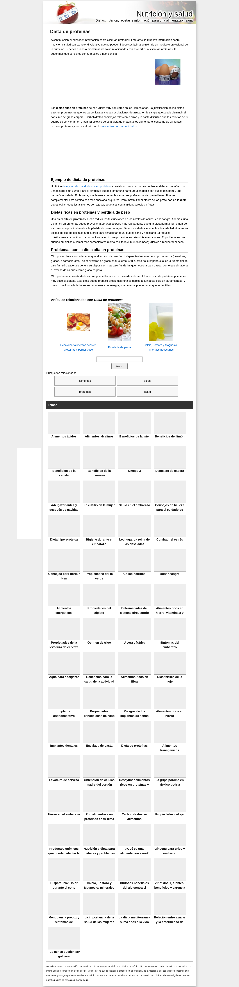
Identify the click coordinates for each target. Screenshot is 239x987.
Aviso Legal (82, 980)
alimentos (85, 380)
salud (147, 391)
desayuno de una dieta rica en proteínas (86, 186)
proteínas (85, 391)
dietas (147, 380)
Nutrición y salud (164, 14)
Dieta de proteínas (70, 31)
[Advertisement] (99, 80)
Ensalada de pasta (119, 347)
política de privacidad (64, 980)
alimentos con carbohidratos (119, 126)
